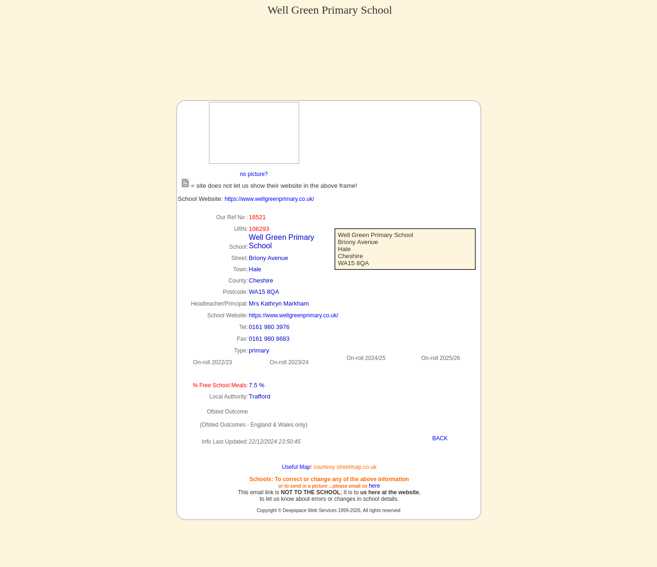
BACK (440, 438)
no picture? (254, 174)
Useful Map (296, 467)
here (374, 486)
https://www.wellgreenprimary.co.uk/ (269, 199)
